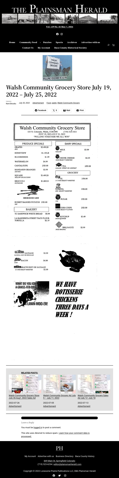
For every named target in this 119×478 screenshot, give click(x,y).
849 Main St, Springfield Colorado (59, 461)
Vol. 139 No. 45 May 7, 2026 (59, 26)
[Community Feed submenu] (40, 42)
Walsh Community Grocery (68, 103)
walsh (54, 103)
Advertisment (38, 103)
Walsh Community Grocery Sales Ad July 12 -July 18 (94, 387)
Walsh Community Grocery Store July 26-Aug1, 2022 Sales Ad (25, 387)
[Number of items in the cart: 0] (113, 45)
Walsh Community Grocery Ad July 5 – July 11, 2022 (59, 387)
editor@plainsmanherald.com (67, 464)
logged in (37, 427)
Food (49, 103)
